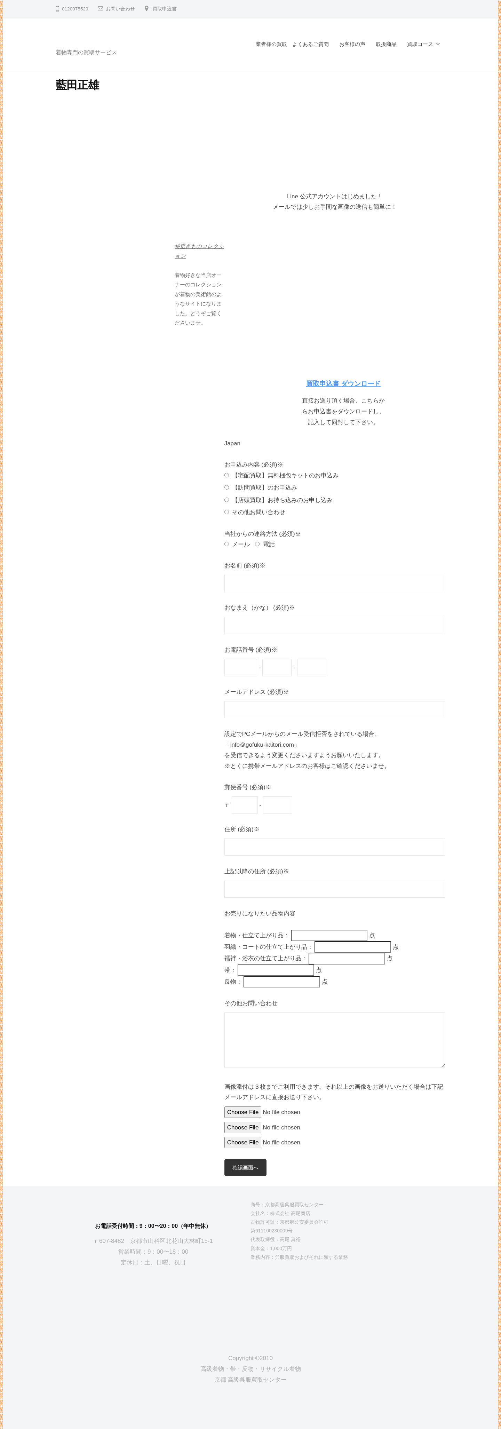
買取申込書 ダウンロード (343, 383)
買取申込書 (164, 8)
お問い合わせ (120, 8)
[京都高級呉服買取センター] (153, 1305)
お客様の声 (352, 44)
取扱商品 (386, 44)
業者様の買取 (271, 44)
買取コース (420, 44)
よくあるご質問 (310, 44)
